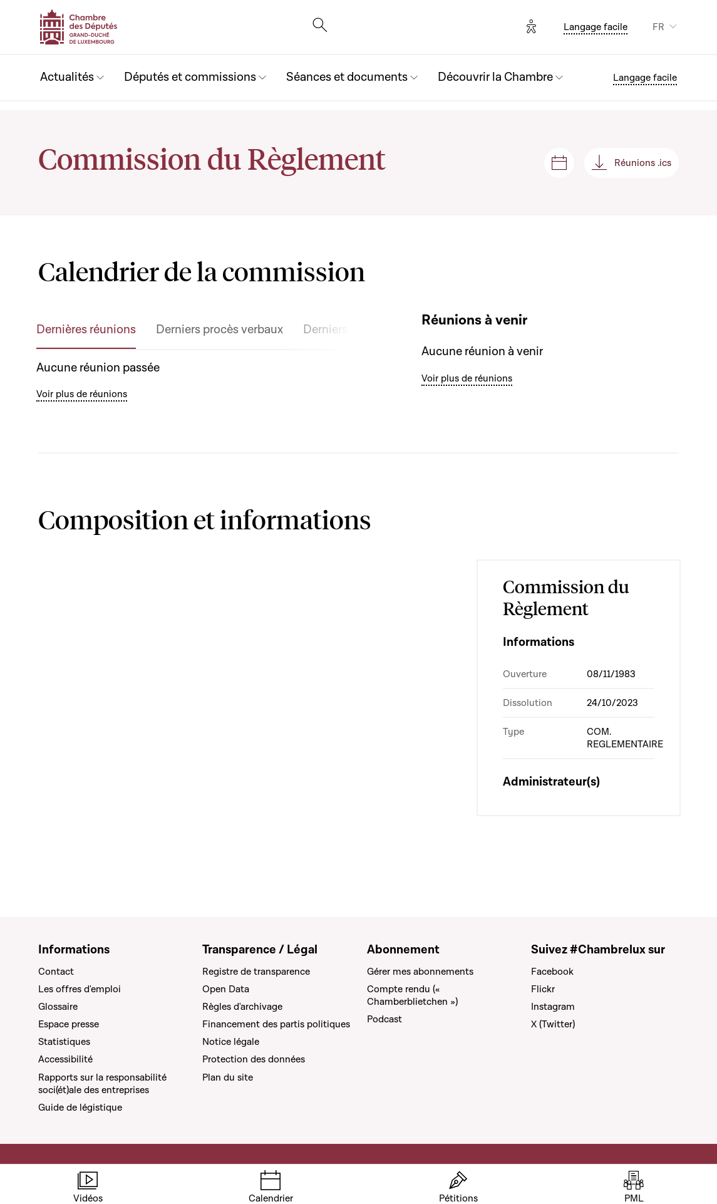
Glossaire (58, 1006)
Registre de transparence (256, 971)
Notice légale (230, 1041)
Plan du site (227, 1077)
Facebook (552, 971)
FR (658, 27)
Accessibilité (65, 1059)
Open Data (225, 989)
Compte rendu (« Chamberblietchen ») (412, 995)
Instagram (553, 1006)
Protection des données (253, 1059)
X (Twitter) (553, 1024)
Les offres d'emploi (79, 989)
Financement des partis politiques (276, 1024)
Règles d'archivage (242, 1006)
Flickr (543, 989)
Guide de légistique (80, 1107)
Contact (56, 971)
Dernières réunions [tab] (86, 330)
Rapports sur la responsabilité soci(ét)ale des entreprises (102, 1083)
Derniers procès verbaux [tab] (219, 330)
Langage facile (595, 27)
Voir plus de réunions (81, 394)
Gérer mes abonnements (420, 971)
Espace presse (68, 1024)
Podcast (384, 1019)
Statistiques (64, 1041)
